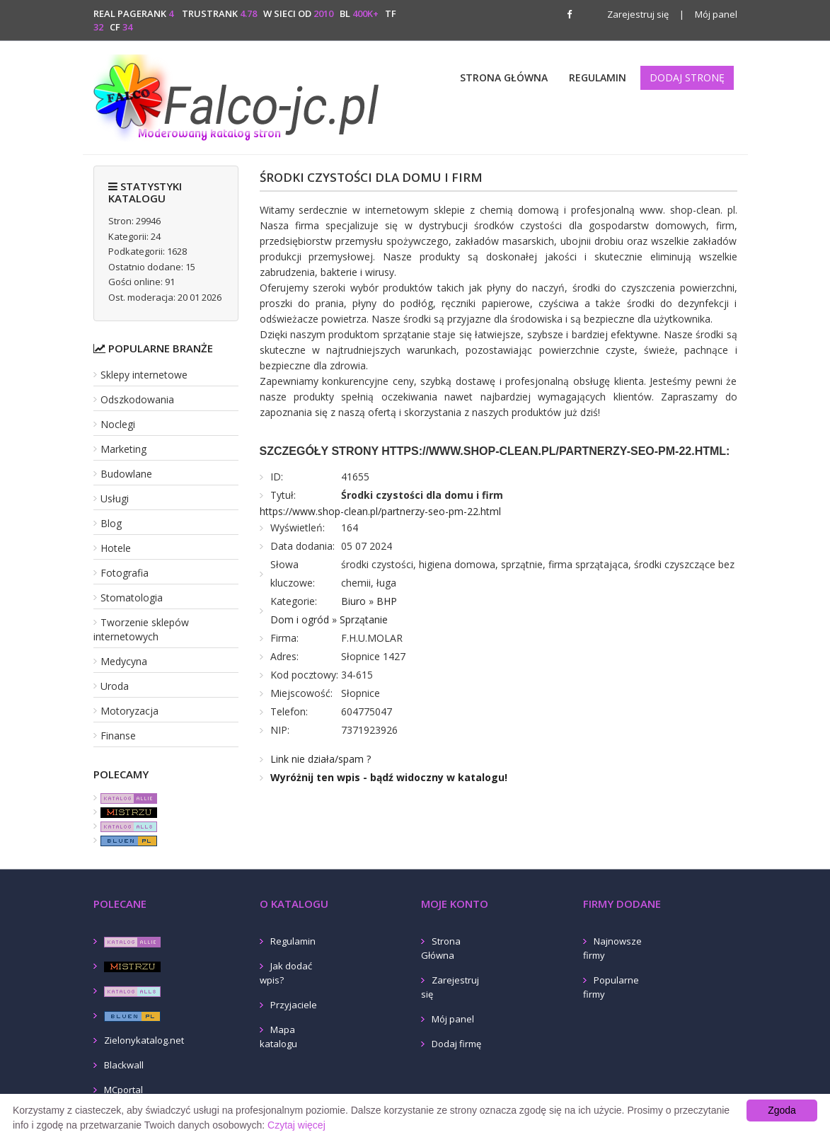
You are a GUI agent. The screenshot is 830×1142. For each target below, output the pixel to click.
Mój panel (708, 14)
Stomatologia (131, 597)
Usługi (114, 498)
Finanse (118, 735)
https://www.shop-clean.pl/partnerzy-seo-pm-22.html (380, 511)
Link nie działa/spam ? (320, 759)
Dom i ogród (299, 619)
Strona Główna (504, 77)
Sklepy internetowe (144, 374)
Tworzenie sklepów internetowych (141, 629)
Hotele (115, 548)
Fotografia (124, 572)
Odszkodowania (137, 399)
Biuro (353, 601)
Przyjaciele (293, 1004)
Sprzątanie (364, 619)
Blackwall (124, 1065)
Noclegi (117, 424)
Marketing (123, 449)
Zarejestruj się (638, 14)
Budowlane (126, 473)
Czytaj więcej (296, 1125)
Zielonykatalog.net (144, 1040)
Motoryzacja (129, 710)
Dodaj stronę (687, 77)
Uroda (114, 686)
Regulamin (597, 77)
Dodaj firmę (456, 1043)
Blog (111, 523)
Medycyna (123, 661)
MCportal (123, 1089)
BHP (386, 601)
